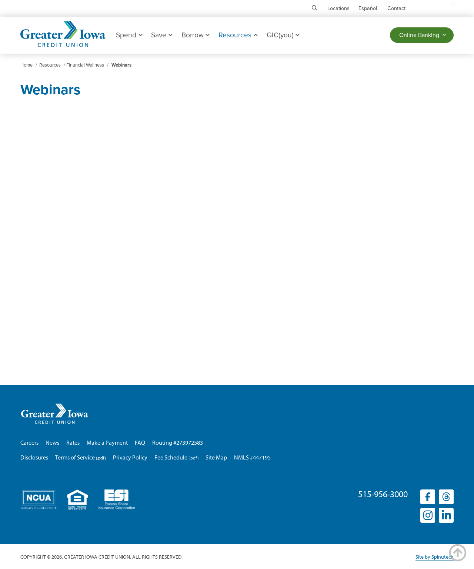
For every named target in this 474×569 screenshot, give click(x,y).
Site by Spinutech (434, 556)
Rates (73, 442)
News (52, 442)
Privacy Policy (130, 457)
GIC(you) (283, 35)
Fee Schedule (170, 457)
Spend (129, 35)
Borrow (195, 35)
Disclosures (34, 457)
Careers (29, 442)
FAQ (140, 442)
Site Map (216, 457)
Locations (338, 8)
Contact (396, 8)
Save (161, 35)
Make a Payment (107, 442)
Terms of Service (75, 457)
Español (367, 8)
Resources (237, 35)
